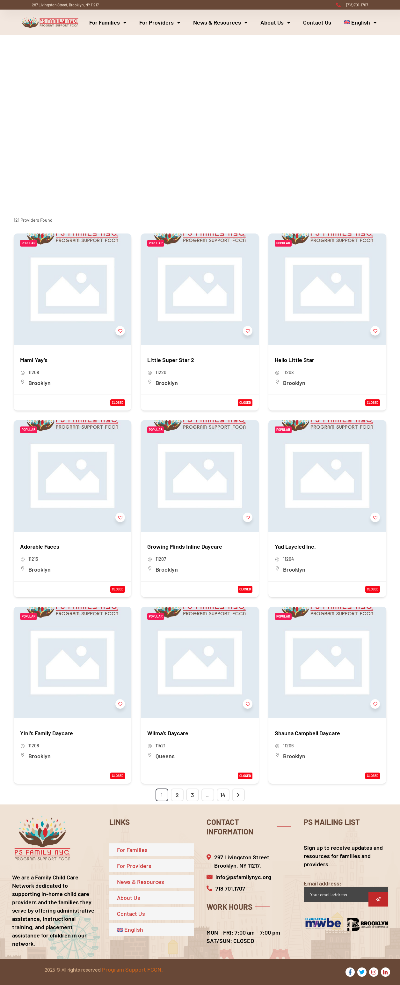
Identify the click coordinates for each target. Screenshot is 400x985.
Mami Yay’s (33, 359)
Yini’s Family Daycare (46, 733)
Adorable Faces (39, 546)
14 (223, 794)
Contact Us (317, 22)
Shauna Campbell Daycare (307, 733)
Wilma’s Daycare (167, 733)
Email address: (346, 891)
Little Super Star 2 (170, 359)
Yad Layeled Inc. (295, 546)
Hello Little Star (294, 359)
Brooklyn (39, 382)
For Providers (159, 22)
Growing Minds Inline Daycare (184, 546)
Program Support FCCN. (132, 969)
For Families (108, 22)
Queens (165, 755)
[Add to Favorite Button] (120, 331)
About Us (275, 22)
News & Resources (220, 22)
